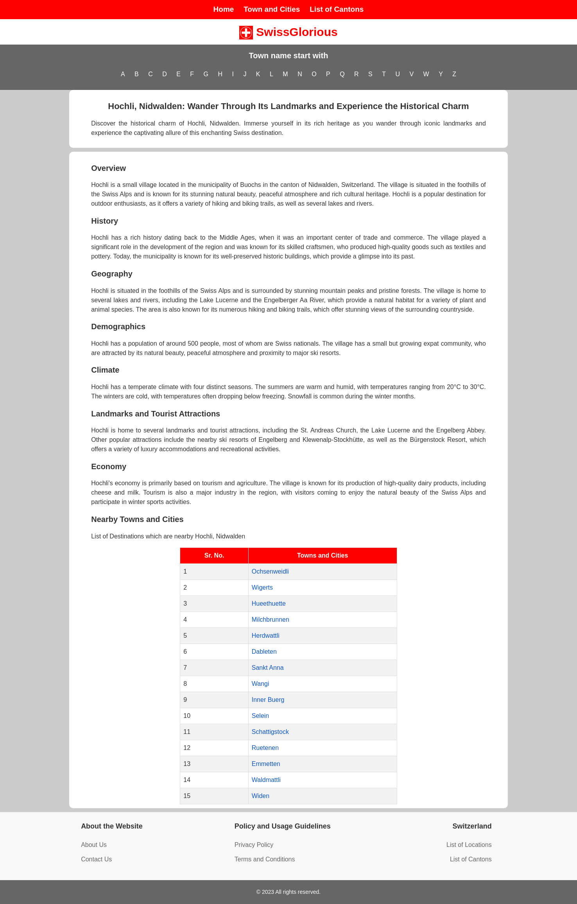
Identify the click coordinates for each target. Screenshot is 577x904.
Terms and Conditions (265, 859)
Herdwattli (266, 635)
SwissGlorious (288, 31)
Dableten (264, 651)
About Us (94, 844)
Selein (260, 715)
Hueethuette (269, 603)
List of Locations (469, 844)
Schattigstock (270, 731)
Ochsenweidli (270, 571)
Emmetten (266, 764)
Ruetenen (265, 747)
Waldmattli (266, 780)
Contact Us (96, 859)
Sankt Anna (268, 667)
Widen (260, 796)
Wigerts (262, 587)
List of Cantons (337, 9)
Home (223, 9)
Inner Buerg (268, 699)
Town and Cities (272, 9)
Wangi (260, 683)
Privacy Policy (254, 844)
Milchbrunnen (270, 619)
